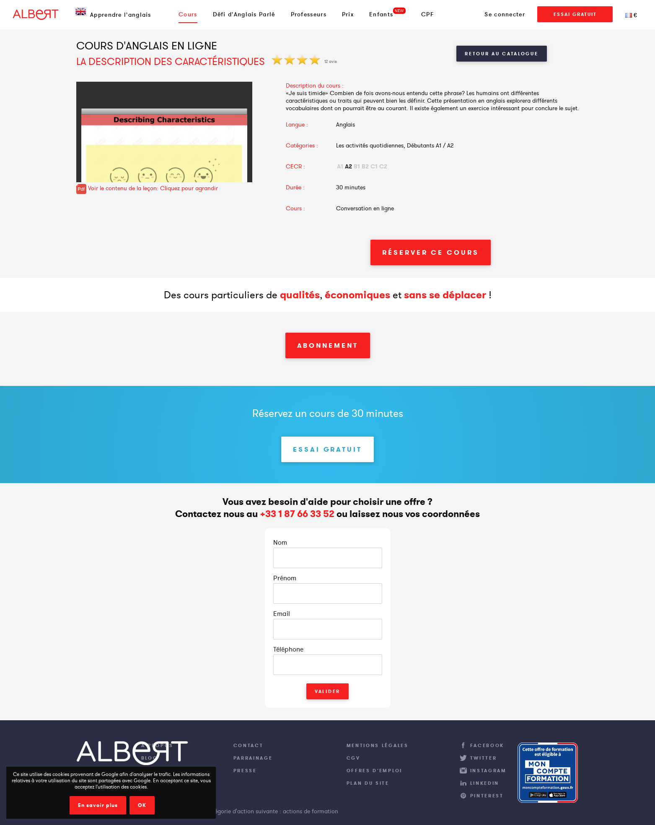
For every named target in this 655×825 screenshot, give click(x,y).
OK (142, 805)
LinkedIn (485, 783)
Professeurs (308, 14)
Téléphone (288, 649)
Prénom (284, 578)
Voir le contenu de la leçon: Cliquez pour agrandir (147, 188)
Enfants (381, 14)
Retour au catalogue (501, 54)
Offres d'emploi (375, 770)
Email (281, 613)
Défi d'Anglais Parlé (244, 14)
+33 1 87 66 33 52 (297, 514)
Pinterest (487, 796)
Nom (280, 542)
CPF (427, 14)
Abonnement (327, 345)
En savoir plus (98, 805)
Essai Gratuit (575, 14)
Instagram (488, 770)
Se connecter (504, 14)
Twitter (483, 758)
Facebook (487, 745)
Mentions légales (378, 745)
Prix (348, 14)
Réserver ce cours (430, 252)
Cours (188, 14)
